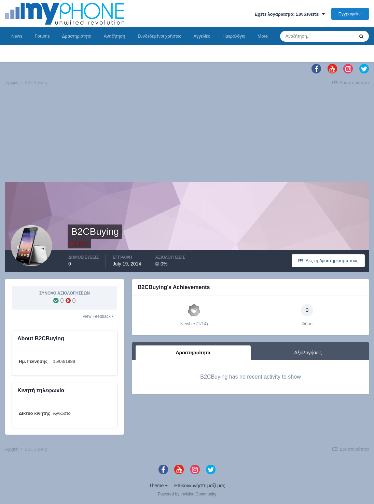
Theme (158, 485)
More (263, 36)
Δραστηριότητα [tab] (193, 352)
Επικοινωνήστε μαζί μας (199, 485)
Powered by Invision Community (187, 494)
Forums (42, 36)
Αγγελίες (201, 36)
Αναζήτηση (114, 36)
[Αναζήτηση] (317, 36)
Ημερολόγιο (233, 36)
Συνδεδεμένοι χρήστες (159, 36)
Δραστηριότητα (77, 36)
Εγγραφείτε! (350, 13)
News (17, 36)
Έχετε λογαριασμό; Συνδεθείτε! (289, 14)
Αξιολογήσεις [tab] (308, 352)
